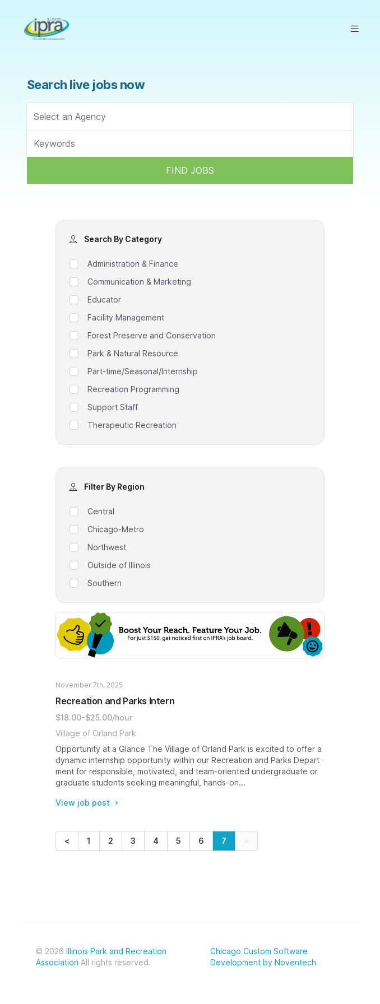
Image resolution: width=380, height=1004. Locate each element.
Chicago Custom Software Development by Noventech (263, 956)
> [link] (246, 840)
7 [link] (223, 840)
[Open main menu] (354, 28)
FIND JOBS (190, 170)
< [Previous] (66, 840)
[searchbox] (190, 116)
